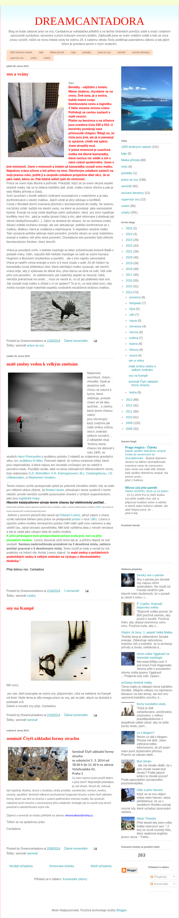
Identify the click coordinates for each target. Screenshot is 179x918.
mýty (73, 52)
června (134, 332)
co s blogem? (145, 732)
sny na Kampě (20, 608)
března (134, 349)
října (132, 308)
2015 (129, 286)
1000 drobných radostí (21, 52)
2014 (129, 292)
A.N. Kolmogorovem (64, 473)
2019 (129, 263)
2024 (129, 234)
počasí (76, 519)
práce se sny (104, 52)
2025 (129, 228)
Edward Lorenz (70, 515)
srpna (133, 320)
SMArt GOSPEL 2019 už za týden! (146, 491)
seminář (121, 52)
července (135, 326)
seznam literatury (140, 52)
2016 (129, 280)
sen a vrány (17, 74)
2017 (129, 274)
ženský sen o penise (150, 575)
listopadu (135, 303)
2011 (129, 411)
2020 (129, 257)
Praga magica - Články (141, 447)
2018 (129, 269)
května (134, 338)
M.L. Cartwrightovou (93, 473)
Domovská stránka (61, 866)
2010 (129, 417)
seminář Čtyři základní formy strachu (43, 738)
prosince (135, 297)
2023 (129, 239)
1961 (93, 519)
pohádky (87, 52)
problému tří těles (31, 460)
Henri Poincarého (29, 456)
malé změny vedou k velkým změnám (42, 364)
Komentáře (159, 884)
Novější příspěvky (21, 866)
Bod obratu (144, 761)
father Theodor (146, 818)
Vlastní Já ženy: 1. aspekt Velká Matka (146, 632)
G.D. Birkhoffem (39, 473)
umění (34, 58)
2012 (129, 405)
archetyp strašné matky (136, 682)
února (133, 355)
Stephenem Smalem (41, 477)
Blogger (121, 910)
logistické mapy (29, 498)
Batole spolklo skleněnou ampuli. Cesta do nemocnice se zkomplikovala (145, 454)
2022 (129, 245)
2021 (129, 251)
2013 (129, 399)
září (132, 314)
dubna (134, 343)
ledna (133, 392)
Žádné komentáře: (76, 340)
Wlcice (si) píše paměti (141, 487)
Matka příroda (57, 52)
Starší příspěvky (101, 866)
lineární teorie (55, 490)
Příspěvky (159, 876)
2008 (129, 428)
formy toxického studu (151, 704)
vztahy (47, 58)
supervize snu (17, 58)
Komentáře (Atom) (75, 879)
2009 (129, 423)
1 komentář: (72, 590)
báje (41, 52)
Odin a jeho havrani (150, 790)
